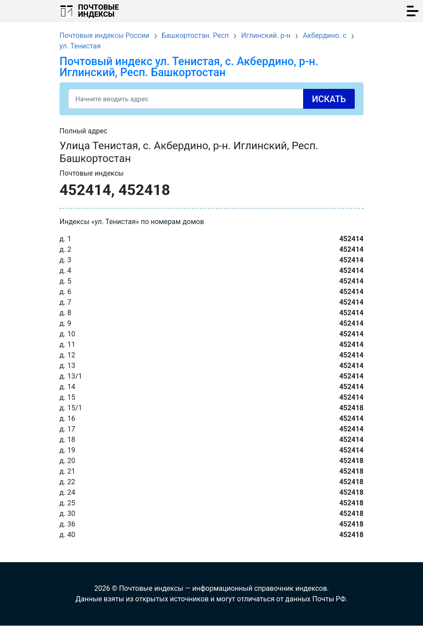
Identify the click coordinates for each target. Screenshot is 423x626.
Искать (329, 99)
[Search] (211, 99)
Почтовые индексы (98, 11)
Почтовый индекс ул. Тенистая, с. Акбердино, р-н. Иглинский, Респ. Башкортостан (188, 67)
